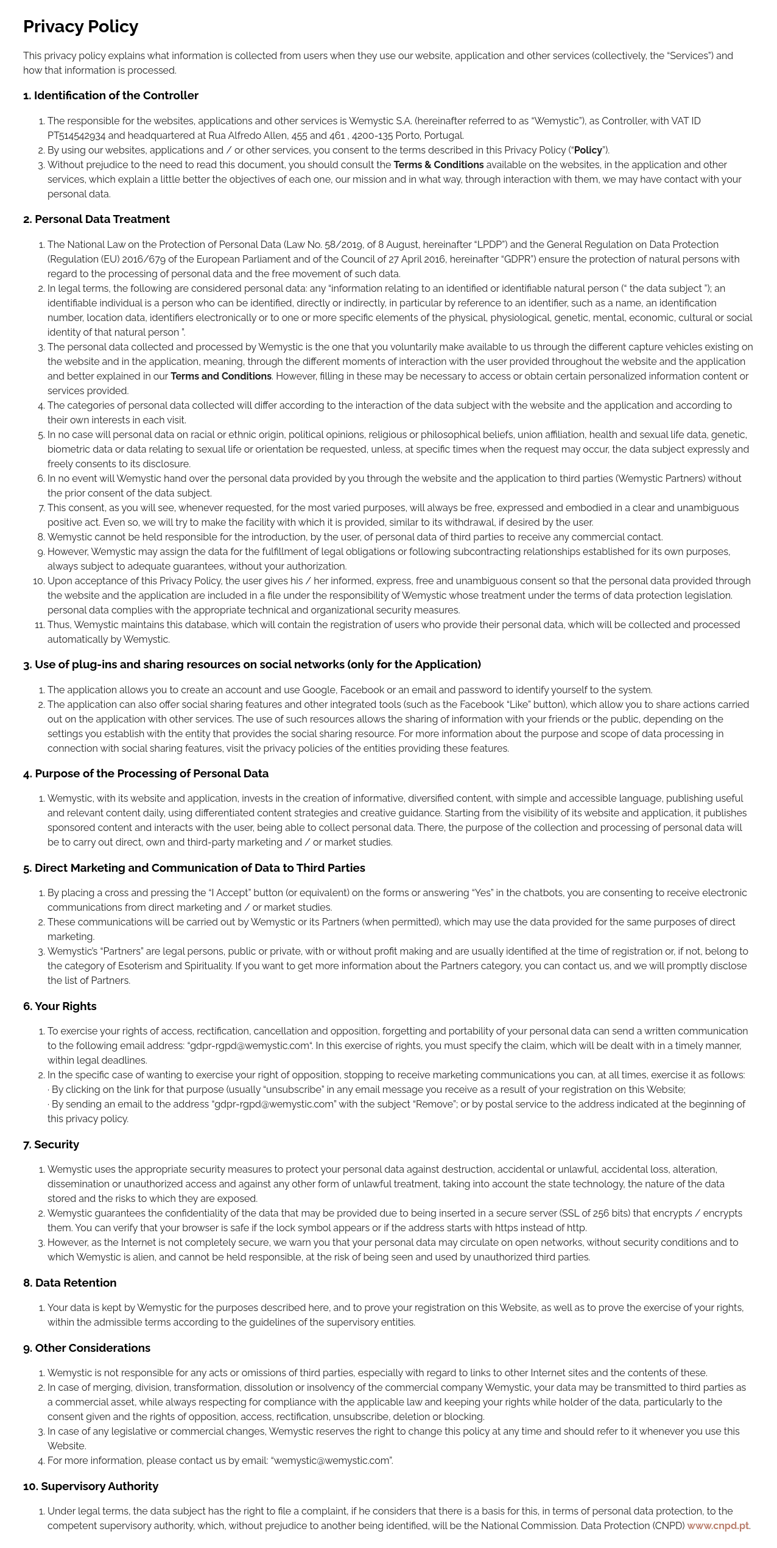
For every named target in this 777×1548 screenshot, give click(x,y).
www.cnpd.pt (718, 1526)
